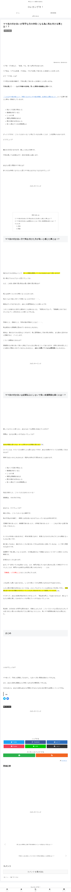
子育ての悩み (7, 706)
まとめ (18, 223)
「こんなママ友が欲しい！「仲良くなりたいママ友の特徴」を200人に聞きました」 (30, 97)
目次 (33, 215)
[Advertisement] (35, 198)
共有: (19, 226)
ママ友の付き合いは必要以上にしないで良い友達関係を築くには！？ (36, 221)
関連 (19, 229)
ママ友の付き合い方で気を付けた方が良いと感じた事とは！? (34, 218)
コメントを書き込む (35, 872)
